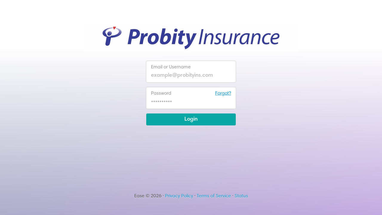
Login (191, 119)
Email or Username (171, 67)
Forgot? (223, 93)
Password (191, 93)
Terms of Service (214, 196)
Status (241, 196)
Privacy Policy (179, 196)
